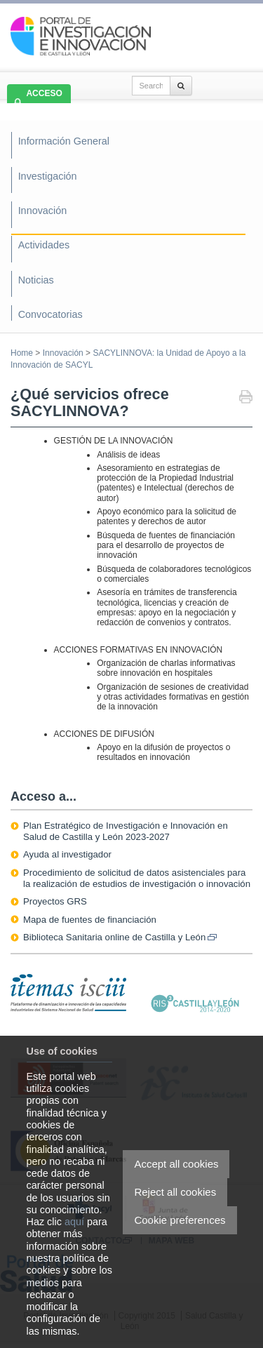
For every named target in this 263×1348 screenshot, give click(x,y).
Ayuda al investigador (67, 854)
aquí (74, 1221)
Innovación (63, 353)
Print (245, 398)
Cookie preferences (179, 1220)
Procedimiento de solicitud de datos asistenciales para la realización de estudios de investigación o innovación (136, 878)
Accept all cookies (176, 1164)
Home (22, 353)
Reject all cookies (175, 1192)
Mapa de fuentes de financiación (89, 919)
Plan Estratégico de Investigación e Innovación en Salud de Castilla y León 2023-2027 (125, 831)
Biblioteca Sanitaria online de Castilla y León (120, 937)
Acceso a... (43, 796)
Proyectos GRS (55, 901)
